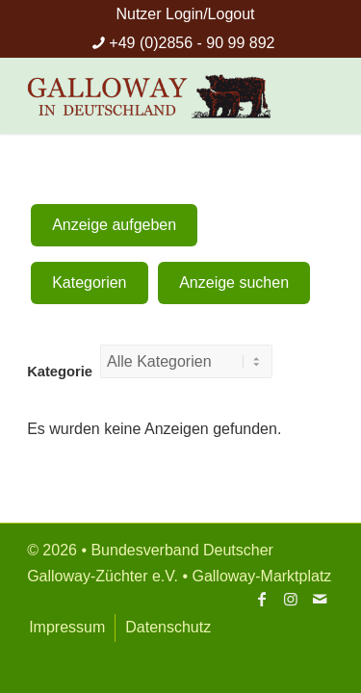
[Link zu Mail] (319, 598)
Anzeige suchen (234, 282)
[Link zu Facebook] (261, 598)
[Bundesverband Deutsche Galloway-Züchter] (149, 95)
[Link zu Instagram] (290, 598)
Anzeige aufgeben (114, 225)
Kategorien (89, 282)
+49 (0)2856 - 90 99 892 (191, 43)
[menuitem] (185, 14)
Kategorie (59, 371)
